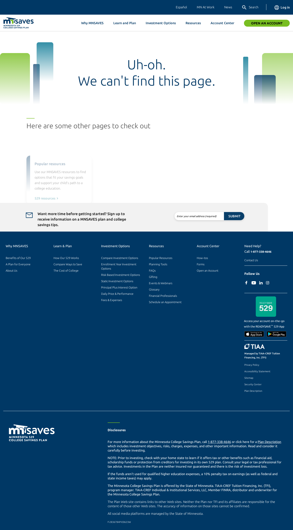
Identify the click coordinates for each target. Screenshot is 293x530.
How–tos (202, 258)
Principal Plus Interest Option (119, 287)
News (228, 7)
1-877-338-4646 (260, 251)
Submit (221, 216)
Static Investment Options (117, 281)
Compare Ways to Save (68, 264)
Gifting (153, 277)
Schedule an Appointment (165, 302)
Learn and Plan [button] (124, 23)
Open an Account (267, 23)
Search (250, 7)
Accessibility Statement (257, 371)
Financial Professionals (163, 295)
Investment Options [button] (161, 23)
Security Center (252, 384)
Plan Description (253, 391)
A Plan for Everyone (18, 264)
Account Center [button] (222, 23)
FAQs (152, 270)
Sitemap (248, 378)
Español (181, 7)
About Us (11, 270)
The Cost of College (66, 270)
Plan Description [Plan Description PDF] (269, 442)
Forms (200, 264)
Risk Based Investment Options (120, 274)
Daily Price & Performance (117, 293)
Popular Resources (160, 258)
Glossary (154, 289)
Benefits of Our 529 (18, 258)
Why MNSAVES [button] (92, 23)
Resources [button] (193, 23)
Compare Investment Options (119, 258)
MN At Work (205, 7)
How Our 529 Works (66, 258)
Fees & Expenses (111, 300)
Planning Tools (158, 264)
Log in (282, 7)
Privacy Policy (251, 364)
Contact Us (251, 260)
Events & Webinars (160, 283)
